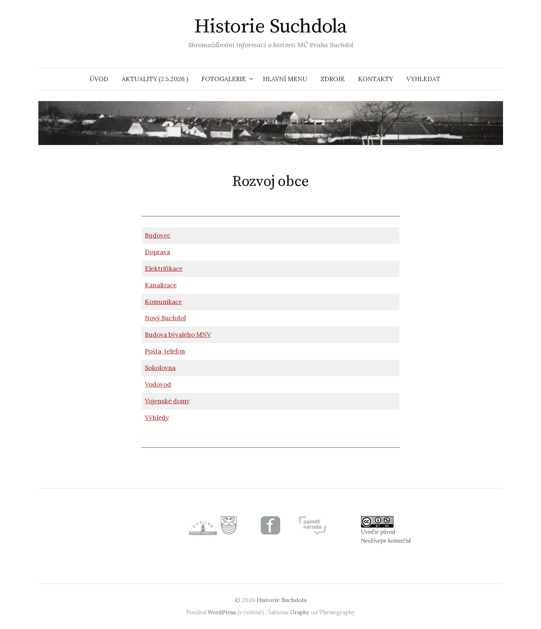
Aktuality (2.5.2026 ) (155, 79)
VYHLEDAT (423, 79)
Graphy (299, 612)
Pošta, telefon (165, 351)
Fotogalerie (223, 79)
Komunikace (163, 302)
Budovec (157, 235)
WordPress (222, 612)
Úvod (99, 79)
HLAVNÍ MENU (285, 79)
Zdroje (332, 79)
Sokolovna (160, 368)
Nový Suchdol (165, 318)
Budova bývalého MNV (178, 335)
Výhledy (157, 418)
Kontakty (375, 79)
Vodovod (158, 384)
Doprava (157, 252)
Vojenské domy (167, 401)
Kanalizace (161, 285)
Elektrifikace (164, 269)
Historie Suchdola (270, 26)
